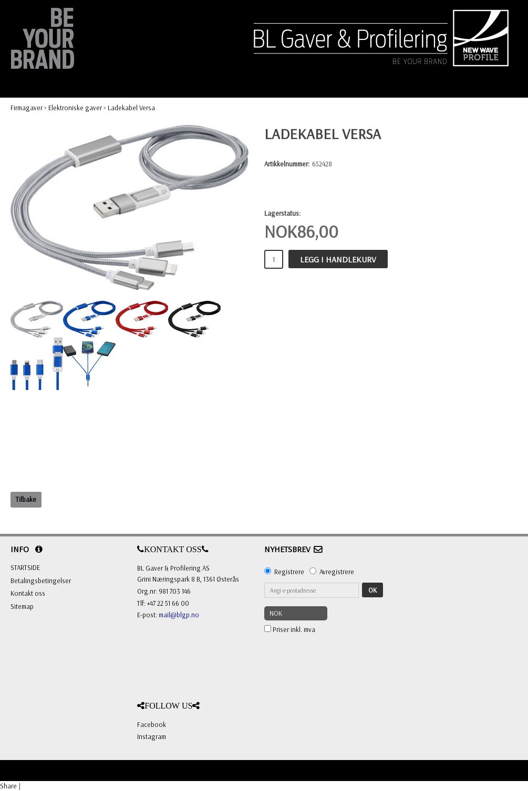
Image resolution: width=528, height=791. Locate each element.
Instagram (151, 736)
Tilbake (26, 499)
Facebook (151, 724)
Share (8, 786)
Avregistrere (336, 571)
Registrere (289, 571)
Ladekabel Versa (131, 107)
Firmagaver (27, 107)
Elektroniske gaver (75, 107)
